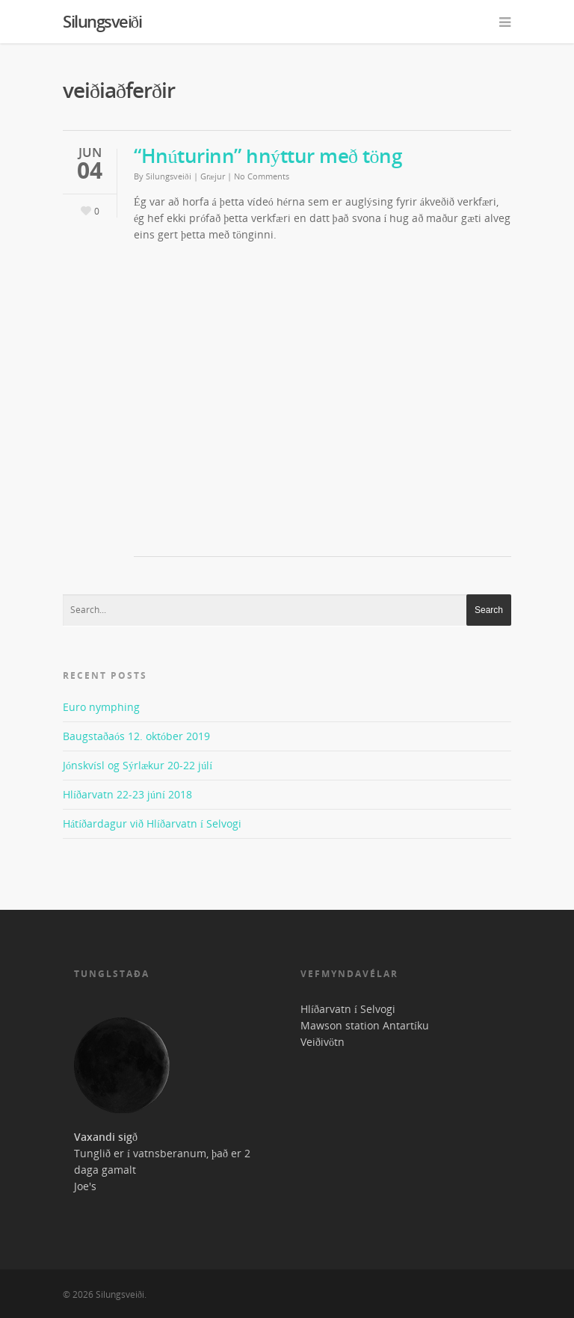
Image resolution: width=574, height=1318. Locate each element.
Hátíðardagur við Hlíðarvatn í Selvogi (152, 823)
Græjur (212, 176)
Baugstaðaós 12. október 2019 (136, 736)
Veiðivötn (322, 1042)
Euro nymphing (101, 707)
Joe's (85, 1186)
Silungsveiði (102, 21)
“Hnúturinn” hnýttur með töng (267, 155)
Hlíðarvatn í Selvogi (347, 1009)
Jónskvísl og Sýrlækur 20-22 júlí (137, 765)
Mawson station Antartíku (364, 1025)
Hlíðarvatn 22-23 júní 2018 (127, 794)
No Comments (261, 176)
